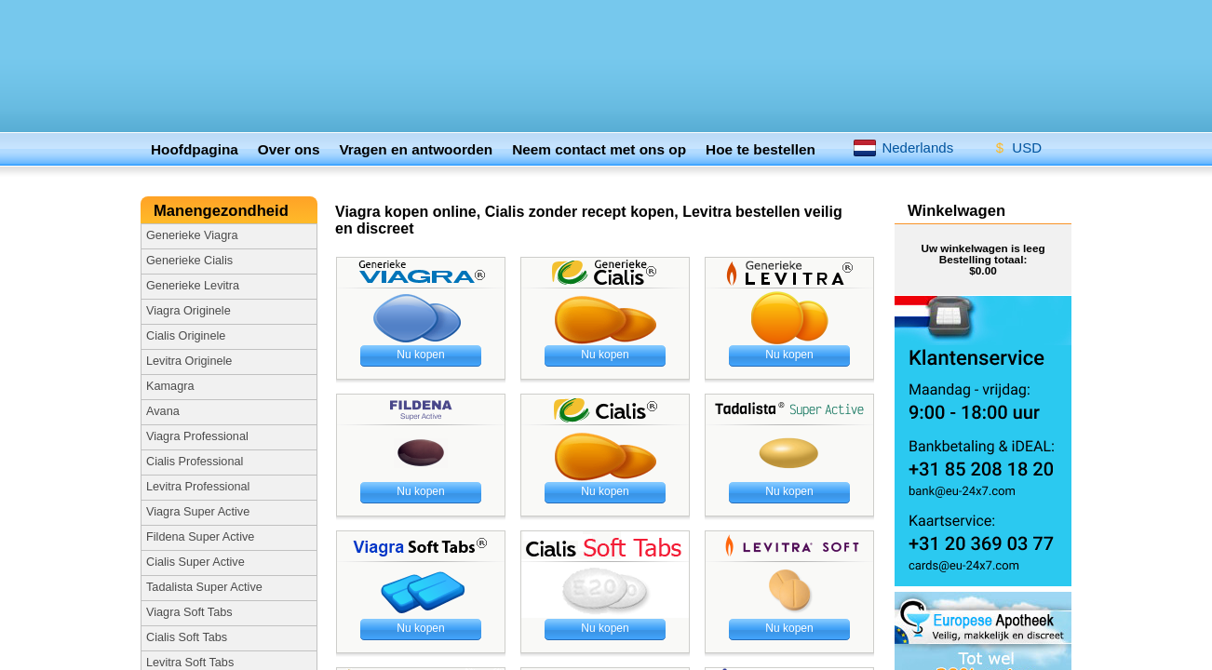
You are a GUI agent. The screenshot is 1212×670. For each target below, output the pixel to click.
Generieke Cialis (189, 260)
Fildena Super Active (200, 536)
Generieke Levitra (192, 285)
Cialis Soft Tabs (186, 637)
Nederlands (903, 147)
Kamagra (170, 386)
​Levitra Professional (197, 486)
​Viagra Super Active (197, 511)
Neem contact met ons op (599, 149)
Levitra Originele (189, 361)
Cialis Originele (185, 335)
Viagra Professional (197, 436)
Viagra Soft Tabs (189, 612)
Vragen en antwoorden (415, 149)
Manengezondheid (223, 211)
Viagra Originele (188, 310)
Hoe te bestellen (760, 149)
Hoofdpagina (194, 149)
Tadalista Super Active (204, 587)
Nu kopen (420, 354)
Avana (163, 411)
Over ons (289, 149)
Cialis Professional (194, 461)
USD (1012, 144)
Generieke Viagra (192, 235)
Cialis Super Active (195, 562)
